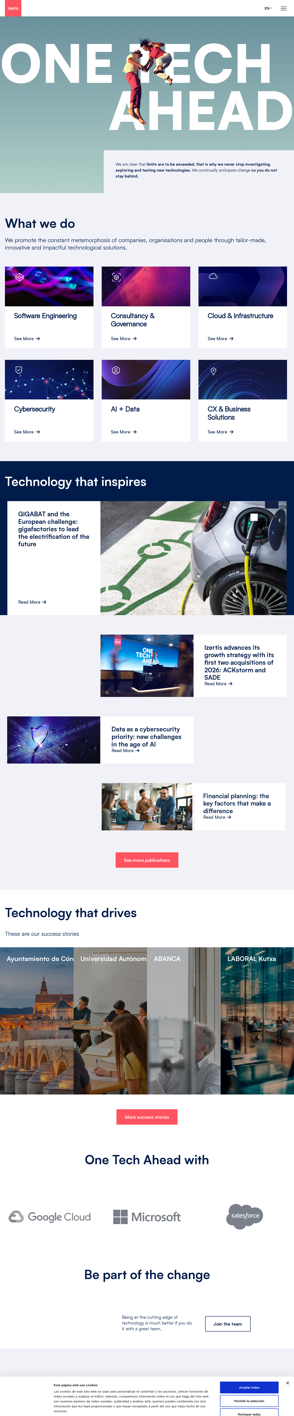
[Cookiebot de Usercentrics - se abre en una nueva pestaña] (26, 1408)
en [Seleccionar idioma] (267, 8)
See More (24, 338)
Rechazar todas (249, 1389)
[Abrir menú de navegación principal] (283, 8)
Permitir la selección (249, 1375)
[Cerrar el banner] (287, 1357)
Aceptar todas (249, 1362)
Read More (32, 602)
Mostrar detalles (222, 1408)
